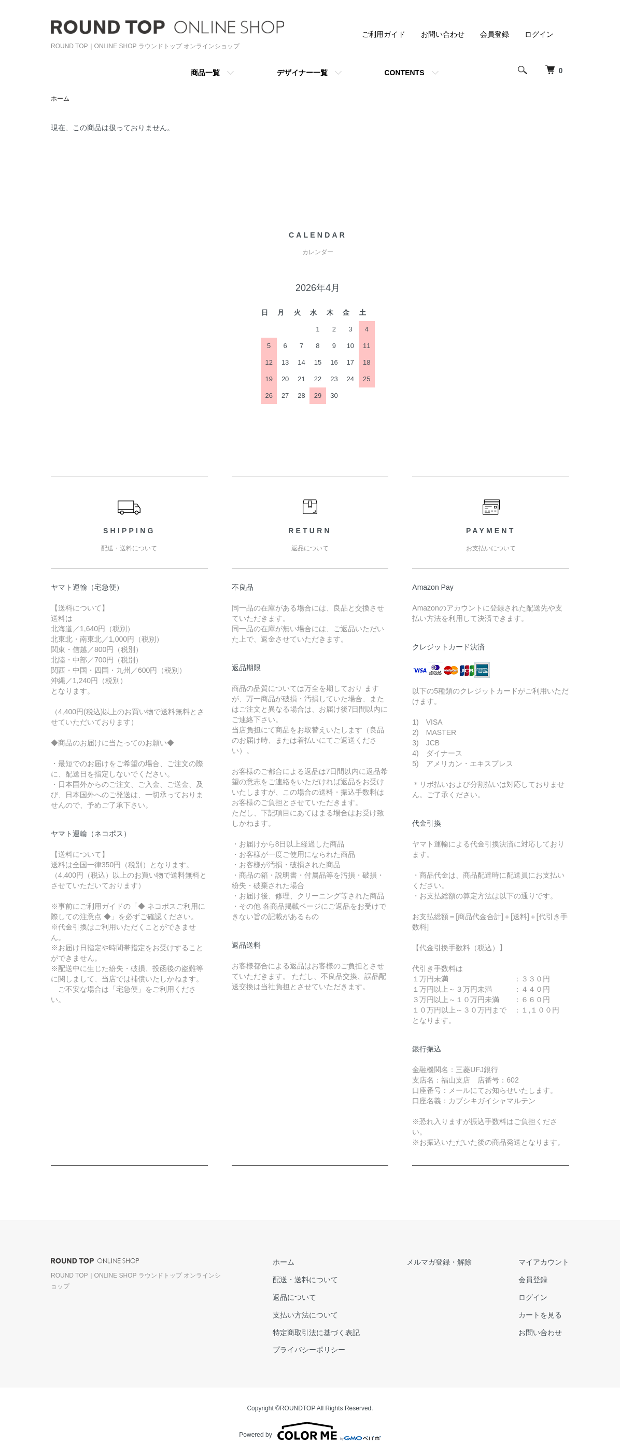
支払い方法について (305, 1315)
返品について (294, 1297)
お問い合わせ (442, 34)
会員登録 (494, 34)
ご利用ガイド (383, 34)
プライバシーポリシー (309, 1350)
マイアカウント (543, 1262)
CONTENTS (405, 72)
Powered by (310, 1431)
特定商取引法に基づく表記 (316, 1332)
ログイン (539, 34)
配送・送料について (305, 1279)
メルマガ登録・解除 (439, 1262)
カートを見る (540, 1315)
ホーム (60, 98)
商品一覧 (205, 72)
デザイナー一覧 (302, 72)
